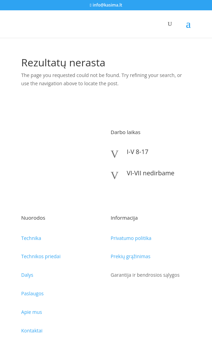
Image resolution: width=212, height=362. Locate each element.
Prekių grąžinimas (131, 256)
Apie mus (31, 312)
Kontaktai (32, 330)
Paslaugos (32, 293)
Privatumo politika (131, 238)
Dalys (27, 275)
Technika (31, 238)
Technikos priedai (41, 256)
